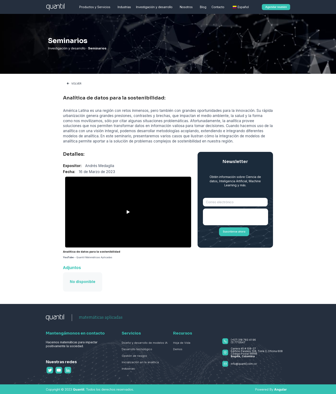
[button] (276, 7)
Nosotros (187, 7)
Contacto (219, 7)
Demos (177, 349)
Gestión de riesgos (134, 355)
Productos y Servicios (95, 7)
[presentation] (235, 217)
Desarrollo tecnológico (137, 349)
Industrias (124, 7)
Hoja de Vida (181, 342)
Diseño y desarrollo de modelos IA (145, 342)
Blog (203, 7)
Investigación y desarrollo (155, 7)
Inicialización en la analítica (140, 362)
